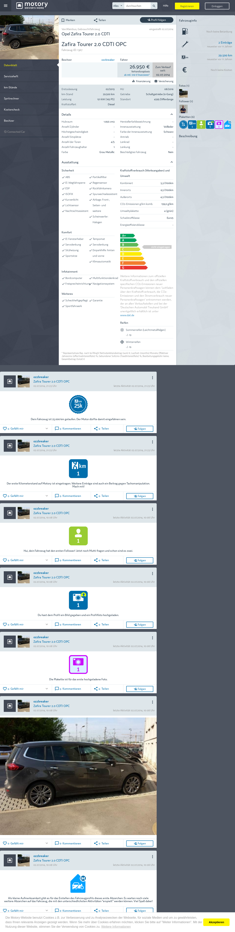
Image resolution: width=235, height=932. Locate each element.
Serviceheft (11, 76)
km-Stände (10, 87)
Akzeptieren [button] (216, 922)
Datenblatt (10, 65)
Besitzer (9, 120)
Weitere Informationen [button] (116, 926)
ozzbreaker (108, 59)
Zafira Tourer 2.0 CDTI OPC (51, 381)
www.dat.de (127, 315)
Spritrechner (11, 98)
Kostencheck (12, 109)
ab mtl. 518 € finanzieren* (137, 74)
